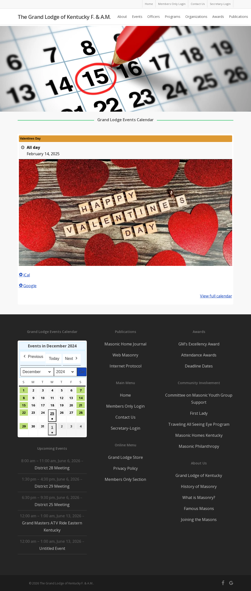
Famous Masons (199, 508)
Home (125, 395)
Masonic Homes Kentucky (199, 435)
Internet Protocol (125, 366)
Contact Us (125, 417)
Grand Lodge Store (125, 457)
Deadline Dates (199, 366)
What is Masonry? (198, 497)
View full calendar (216, 296)
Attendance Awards (198, 355)
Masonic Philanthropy (199, 446)
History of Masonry (199, 486)
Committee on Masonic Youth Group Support (198, 398)
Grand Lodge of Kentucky (199, 475)
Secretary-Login (125, 428)
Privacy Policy (125, 468)
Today (54, 358)
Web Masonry (125, 355)
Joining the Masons (199, 519)
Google (28, 285)
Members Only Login (125, 406)
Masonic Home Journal (125, 344)
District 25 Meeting (52, 504)
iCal (24, 275)
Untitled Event (52, 548)
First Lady (199, 413)
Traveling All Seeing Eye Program (198, 424)
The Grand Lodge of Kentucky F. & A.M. (64, 17)
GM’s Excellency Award (198, 344)
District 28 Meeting (52, 468)
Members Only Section (125, 479)
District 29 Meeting (52, 486)
